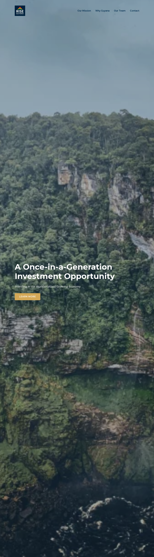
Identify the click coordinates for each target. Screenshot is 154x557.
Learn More (27, 296)
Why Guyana (102, 10)
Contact (134, 10)
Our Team (120, 10)
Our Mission (84, 10)
